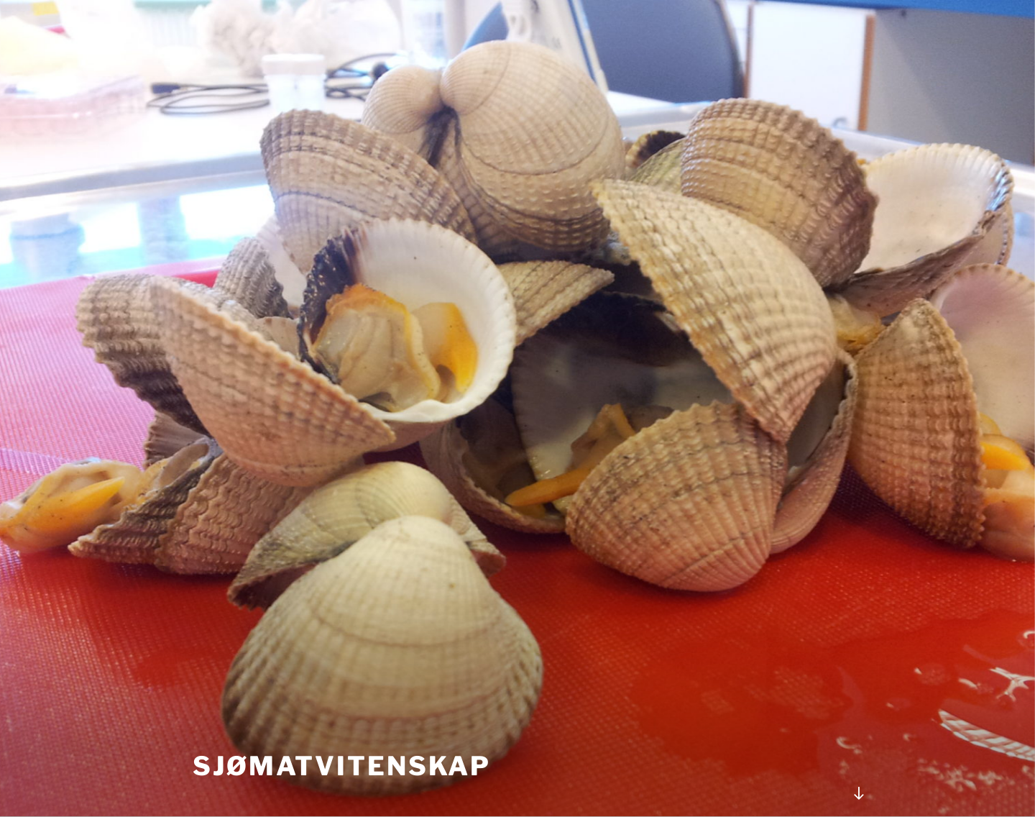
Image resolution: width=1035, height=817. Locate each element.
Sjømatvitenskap (342, 766)
